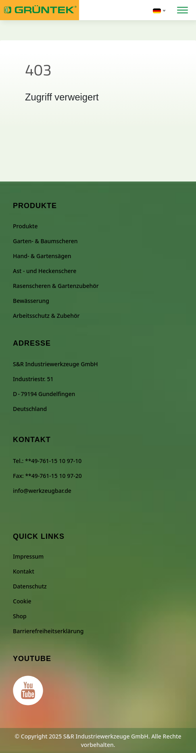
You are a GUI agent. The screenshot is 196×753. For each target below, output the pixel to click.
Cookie (22, 601)
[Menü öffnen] (182, 9)
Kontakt (23, 571)
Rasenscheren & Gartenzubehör (56, 286)
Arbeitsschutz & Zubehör (46, 315)
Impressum (28, 556)
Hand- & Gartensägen (42, 256)
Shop (20, 616)
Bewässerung (31, 301)
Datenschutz (30, 586)
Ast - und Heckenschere (44, 271)
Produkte (25, 226)
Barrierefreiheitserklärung (48, 631)
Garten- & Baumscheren (45, 241)
